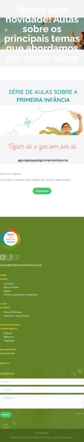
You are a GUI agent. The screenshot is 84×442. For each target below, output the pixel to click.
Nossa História (11, 287)
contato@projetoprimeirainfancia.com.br (21, 264)
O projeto (9, 283)
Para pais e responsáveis (16, 315)
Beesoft (45, 433)
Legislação (9, 340)
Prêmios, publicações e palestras (20, 294)
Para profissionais (13, 312)
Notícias (8, 333)
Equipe (7, 290)
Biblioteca (9, 336)
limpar (79, 413)
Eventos (5, 363)
